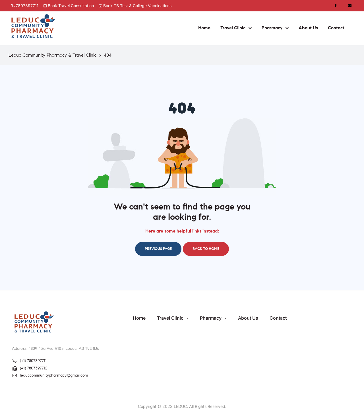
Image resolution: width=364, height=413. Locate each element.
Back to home (206, 248)
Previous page (158, 248)
